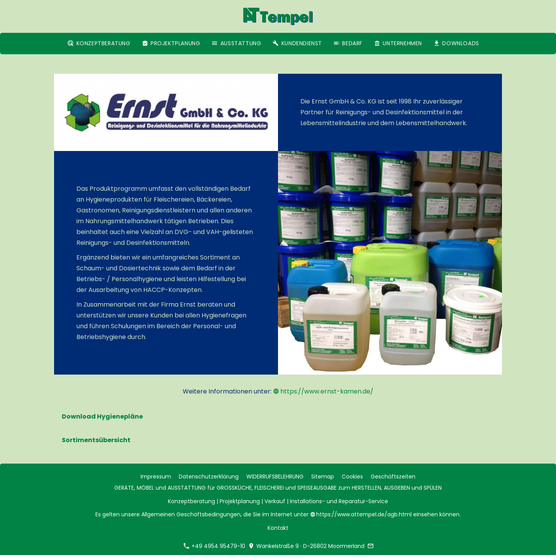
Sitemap (322, 476)
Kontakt (278, 528)
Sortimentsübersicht (96, 440)
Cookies (352, 476)
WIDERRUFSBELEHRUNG (274, 476)
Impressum (156, 476)
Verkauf (274, 501)
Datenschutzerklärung (209, 476)
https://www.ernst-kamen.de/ (323, 391)
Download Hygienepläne (102, 416)
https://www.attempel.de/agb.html (362, 514)
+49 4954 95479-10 (214, 546)
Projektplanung (240, 501)
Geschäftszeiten (393, 476)
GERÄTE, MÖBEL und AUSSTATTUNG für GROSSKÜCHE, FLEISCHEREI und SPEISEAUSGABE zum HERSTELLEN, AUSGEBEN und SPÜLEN (278, 488)
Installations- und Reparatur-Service (339, 501)
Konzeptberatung (191, 501)
